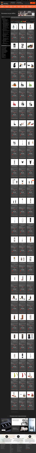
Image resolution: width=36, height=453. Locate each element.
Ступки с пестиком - (5, 27)
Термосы (3, 53)
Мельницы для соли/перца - (6, 31)
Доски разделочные (4, 48)
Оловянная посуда (18, 6)
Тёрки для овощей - (5, 25)
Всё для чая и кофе (4, 52)
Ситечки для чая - (5, 38)
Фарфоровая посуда (2, 6)
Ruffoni (10, 450)
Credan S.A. (11, 447)
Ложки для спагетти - (6, 22)
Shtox (10, 451)
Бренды (34, 6)
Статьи (25, 0)
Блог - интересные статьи (19, 445)
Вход (31, 0)
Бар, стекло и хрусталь (11, 7)
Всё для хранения (4, 40)
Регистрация (33, 0)
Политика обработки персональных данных (19, 450)
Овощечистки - (5, 21)
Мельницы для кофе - (6, 34)
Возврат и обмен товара (19, 449)
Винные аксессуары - (5, 43)
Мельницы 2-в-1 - (5, 33)
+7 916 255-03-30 (28, 447)
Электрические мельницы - (6, 32)
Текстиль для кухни (4, 57)
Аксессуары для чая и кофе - (6, 37)
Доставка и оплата (18, 0)
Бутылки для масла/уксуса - (6, 41)
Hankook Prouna (11, 448)
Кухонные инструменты (4, 50)
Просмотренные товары (19, 451)
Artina (10, 446)
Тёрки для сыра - (5, 26)
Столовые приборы (15, 6)
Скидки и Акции (22, 0)
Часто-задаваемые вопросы (19, 446)
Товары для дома (26, 7)
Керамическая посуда (7, 6)
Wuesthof (11, 452)
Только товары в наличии (19, 22)
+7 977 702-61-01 (28, 445)
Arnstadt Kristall (11, 445)
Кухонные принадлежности (5, 23)
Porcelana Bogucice (11, 449)
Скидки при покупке (15, 38)
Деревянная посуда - (5, 19)
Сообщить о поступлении (14, 39)
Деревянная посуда (4, 49)
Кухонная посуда (22, 6)
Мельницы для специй (4, 29)
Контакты (27, 0)
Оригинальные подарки (30, 6)
